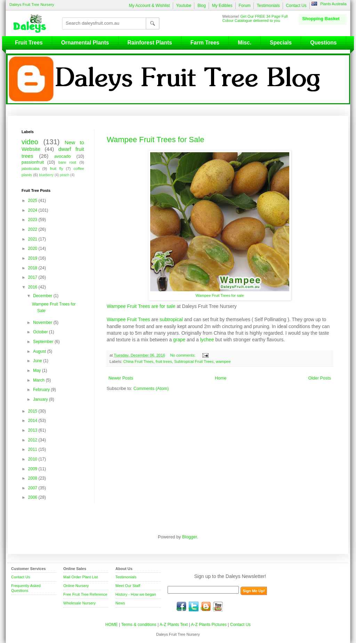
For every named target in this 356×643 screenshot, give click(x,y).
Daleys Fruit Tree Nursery (31, 4)
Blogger (189, 537)
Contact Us (296, 5)
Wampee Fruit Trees (128, 319)
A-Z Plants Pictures (209, 624)
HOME (111, 624)
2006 (33, 497)
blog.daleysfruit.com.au (206, 606)
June (38, 360)
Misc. (244, 43)
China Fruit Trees (138, 361)
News (120, 603)
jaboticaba (31, 168)
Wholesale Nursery (79, 603)
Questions (323, 43)
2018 (33, 268)
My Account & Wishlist (149, 5)
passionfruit (33, 162)
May (37, 370)
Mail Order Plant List (80, 577)
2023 (33, 219)
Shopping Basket (321, 18)
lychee (207, 339)
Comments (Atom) (151, 388)
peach (64, 175)
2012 (33, 440)
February (42, 389)
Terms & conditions (139, 624)
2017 (33, 277)
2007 (33, 488)
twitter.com (193, 606)
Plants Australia (333, 4)
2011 (33, 449)
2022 (33, 229)
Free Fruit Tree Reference (85, 594)
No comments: (183, 355)
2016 (33, 287)
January (41, 399)
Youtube (183, 5)
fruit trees (164, 361)
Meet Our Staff (127, 586)
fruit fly (56, 168)
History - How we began (135, 594)
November (43, 322)
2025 (33, 200)
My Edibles (222, 5)
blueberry (46, 175)
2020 (33, 248)
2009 (33, 468)
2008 (33, 478)
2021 (33, 239)
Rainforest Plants (150, 43)
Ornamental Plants (85, 43)
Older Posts (319, 378)
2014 (33, 420)
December (43, 295)
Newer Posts (120, 378)
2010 (33, 459)
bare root (67, 162)
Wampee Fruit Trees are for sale (141, 306)
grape (179, 339)
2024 (33, 210)
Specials (281, 43)
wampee (223, 361)
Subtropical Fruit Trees (194, 361)
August (40, 351)
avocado (62, 156)
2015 (33, 411)
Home (220, 378)
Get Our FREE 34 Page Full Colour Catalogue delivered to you (255, 18)
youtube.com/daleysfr (218, 606)
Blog (201, 5)
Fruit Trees (29, 43)
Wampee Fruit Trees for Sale (155, 139)
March (39, 380)
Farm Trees (205, 43)
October (41, 331)
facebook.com (181, 606)
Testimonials (268, 5)
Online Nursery (76, 586)
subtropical (171, 319)
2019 (33, 258)
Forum (244, 5)
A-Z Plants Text (174, 624)
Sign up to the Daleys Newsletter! (230, 576)
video (30, 142)
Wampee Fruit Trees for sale (220, 295)
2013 (33, 430)
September (44, 341)
